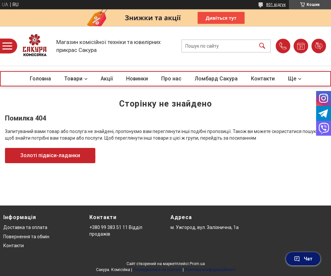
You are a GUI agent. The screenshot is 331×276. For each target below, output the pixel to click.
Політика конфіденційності (210, 269)
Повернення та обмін (26, 236)
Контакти (263, 78)
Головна (40, 78)
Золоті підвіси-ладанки (50, 155)
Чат (303, 259)
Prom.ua (197, 263)
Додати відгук (318, 46)
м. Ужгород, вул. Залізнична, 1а (204, 227)
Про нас (171, 78)
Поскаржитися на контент (157, 269)
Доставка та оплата (25, 227)
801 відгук (276, 4)
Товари (73, 78)
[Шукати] (262, 46)
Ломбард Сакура (216, 78)
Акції (107, 78)
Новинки (137, 78)
